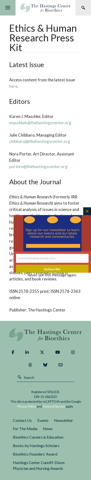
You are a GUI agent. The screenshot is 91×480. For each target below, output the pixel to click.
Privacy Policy (26, 406)
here (13, 86)
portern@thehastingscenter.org (38, 166)
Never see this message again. (52, 275)
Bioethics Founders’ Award (35, 454)
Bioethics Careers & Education (38, 437)
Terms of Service (53, 406)
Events (43, 420)
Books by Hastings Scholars (36, 445)
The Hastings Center (45, 335)
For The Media (25, 428)
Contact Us (22, 420)
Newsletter (63, 420)
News (48, 428)
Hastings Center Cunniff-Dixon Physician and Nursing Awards (39, 465)
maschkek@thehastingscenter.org (40, 122)
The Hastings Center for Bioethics (45, 8)
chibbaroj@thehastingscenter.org (39, 141)
